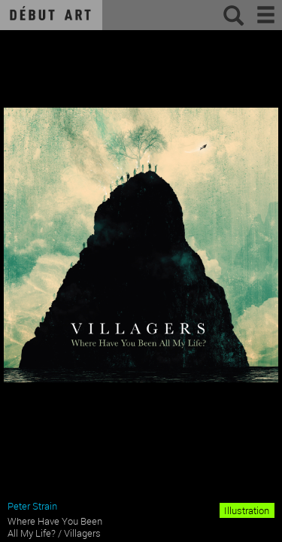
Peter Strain (32, 506)
